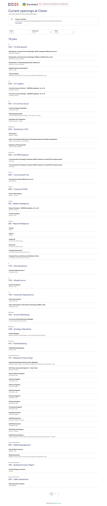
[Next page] (58, 494)
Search (11, 31)
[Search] (19, 33)
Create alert (18, 23)
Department (35, 31)
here (35, 14)
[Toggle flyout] (51, 32)
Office (56, 31)
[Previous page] (48, 494)
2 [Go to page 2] (55, 494)
